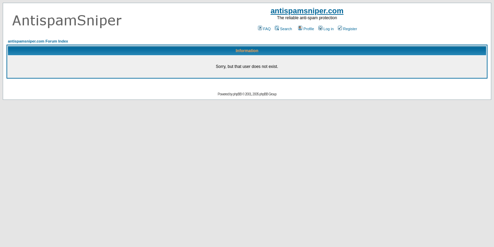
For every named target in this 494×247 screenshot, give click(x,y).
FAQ (264, 29)
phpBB (237, 94)
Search (283, 29)
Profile (306, 29)
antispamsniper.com (307, 11)
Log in (326, 29)
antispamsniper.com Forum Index (38, 41)
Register (347, 29)
